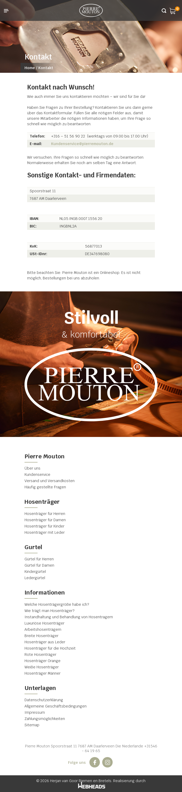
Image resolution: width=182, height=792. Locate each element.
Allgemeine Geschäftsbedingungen (56, 706)
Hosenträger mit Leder (45, 532)
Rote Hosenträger (40, 654)
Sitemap (32, 725)
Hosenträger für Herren (45, 513)
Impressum (35, 712)
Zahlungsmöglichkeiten (45, 718)
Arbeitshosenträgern (43, 629)
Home (30, 67)
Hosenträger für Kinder (44, 526)
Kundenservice (37, 474)
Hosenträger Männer (42, 673)
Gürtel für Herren (39, 559)
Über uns (32, 468)
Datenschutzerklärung (44, 700)
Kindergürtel (35, 571)
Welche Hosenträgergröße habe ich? (57, 604)
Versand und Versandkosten (50, 480)
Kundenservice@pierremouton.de (82, 143)
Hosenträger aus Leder (45, 642)
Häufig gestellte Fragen (45, 487)
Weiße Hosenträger (42, 667)
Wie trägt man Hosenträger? (49, 610)
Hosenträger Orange (42, 660)
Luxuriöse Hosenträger (44, 623)
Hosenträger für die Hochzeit (50, 648)
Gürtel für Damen (39, 565)
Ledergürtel (35, 577)
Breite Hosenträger (41, 635)
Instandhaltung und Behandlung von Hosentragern (69, 617)
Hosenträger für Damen (45, 520)
